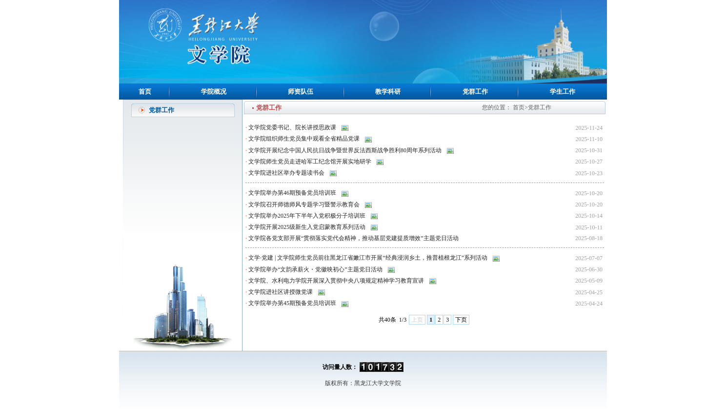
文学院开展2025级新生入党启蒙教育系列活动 (307, 227)
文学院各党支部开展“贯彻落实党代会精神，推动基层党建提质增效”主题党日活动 (354, 238)
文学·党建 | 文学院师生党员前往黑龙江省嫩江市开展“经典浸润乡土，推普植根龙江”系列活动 (368, 257)
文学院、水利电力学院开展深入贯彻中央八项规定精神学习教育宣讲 (336, 280)
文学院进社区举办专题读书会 (287, 172)
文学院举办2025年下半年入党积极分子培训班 (307, 215)
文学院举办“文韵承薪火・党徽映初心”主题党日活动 (316, 269)
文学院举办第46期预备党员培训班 (293, 192)
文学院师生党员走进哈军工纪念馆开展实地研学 (310, 161)
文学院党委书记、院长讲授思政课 (293, 127)
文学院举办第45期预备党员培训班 (293, 303)
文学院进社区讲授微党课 (281, 291)
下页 (461, 319)
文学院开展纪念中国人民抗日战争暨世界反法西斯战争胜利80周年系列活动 (345, 150)
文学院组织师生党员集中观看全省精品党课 (304, 138)
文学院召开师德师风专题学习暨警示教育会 (304, 204)
